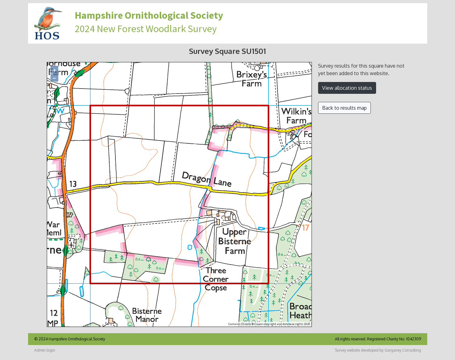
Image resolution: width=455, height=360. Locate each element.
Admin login (44, 350)
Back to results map (344, 108)
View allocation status (347, 88)
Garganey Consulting (403, 350)
